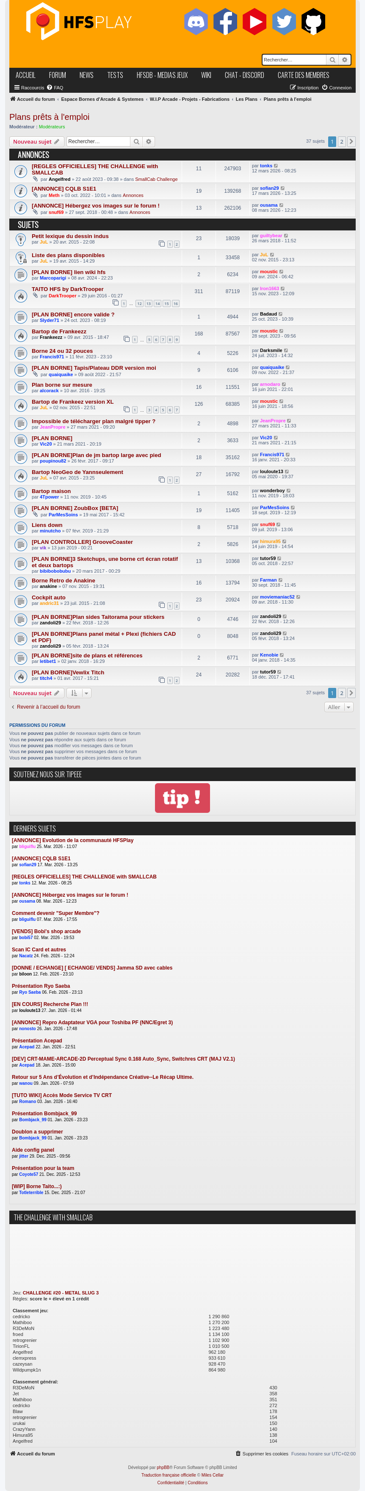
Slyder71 (49, 320)
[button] (351, 141)
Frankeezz (51, 337)
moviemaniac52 (277, 596)
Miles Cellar (213, 1475)
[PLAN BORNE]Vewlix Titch (68, 672)
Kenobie (269, 654)
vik (43, 547)
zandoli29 (50, 622)
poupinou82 (53, 460)
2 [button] (341, 141)
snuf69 (56, 212)
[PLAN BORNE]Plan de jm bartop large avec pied (96, 455)
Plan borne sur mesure (62, 385)
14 (157, 303)
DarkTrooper (62, 295)
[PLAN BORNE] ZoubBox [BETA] (75, 508)
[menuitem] (54, 88)
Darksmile (271, 350)
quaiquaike (61, 374)
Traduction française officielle (168, 1475)
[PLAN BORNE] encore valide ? (73, 314)
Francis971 (52, 356)
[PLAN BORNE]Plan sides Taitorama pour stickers (98, 617)
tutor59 (268, 558)
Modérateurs (52, 126)
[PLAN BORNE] (52, 438)
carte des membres (303, 75)
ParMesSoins (63, 514)
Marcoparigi (53, 277)
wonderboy (272, 490)
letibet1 (48, 661)
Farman (268, 579)
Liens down (47, 525)
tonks (266, 165)
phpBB (163, 1467)
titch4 (46, 678)
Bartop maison (51, 491)
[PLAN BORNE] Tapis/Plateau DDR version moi (94, 368)
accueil (26, 75)
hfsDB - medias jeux (162, 75)
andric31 (49, 603)
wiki (206, 75)
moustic (269, 271)
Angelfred (59, 179)
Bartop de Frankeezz (59, 331)
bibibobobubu (55, 571)
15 (166, 303)
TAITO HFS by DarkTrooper (68, 289)
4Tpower (49, 496)
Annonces (133, 195)
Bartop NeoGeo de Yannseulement (77, 472)
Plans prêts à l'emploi (49, 117)
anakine (48, 586)
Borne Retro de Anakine (63, 580)
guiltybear (271, 235)
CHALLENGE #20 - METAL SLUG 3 (61, 1292)
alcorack (49, 390)
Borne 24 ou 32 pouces (62, 351)
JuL (44, 241)
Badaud (268, 313)
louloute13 (271, 471)
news (87, 75)
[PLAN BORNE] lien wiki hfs (68, 272)
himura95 (270, 541)
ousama (269, 205)
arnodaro (270, 384)
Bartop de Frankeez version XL (72, 402)
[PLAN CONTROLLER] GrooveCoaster (82, 542)
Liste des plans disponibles (68, 255)
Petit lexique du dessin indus (70, 236)
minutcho (50, 530)
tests (115, 75)
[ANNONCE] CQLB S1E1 (64, 189)
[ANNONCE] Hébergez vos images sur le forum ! (96, 205)
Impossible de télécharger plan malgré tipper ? (93, 421)
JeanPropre (53, 427)
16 (176, 303)
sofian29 (269, 188)
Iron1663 (269, 288)
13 (149, 303)
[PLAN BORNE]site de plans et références (87, 655)
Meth (54, 195)
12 (139, 303)
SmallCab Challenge (156, 179)
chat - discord (244, 75)
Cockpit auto (49, 597)
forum (57, 75)
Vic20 (46, 443)
